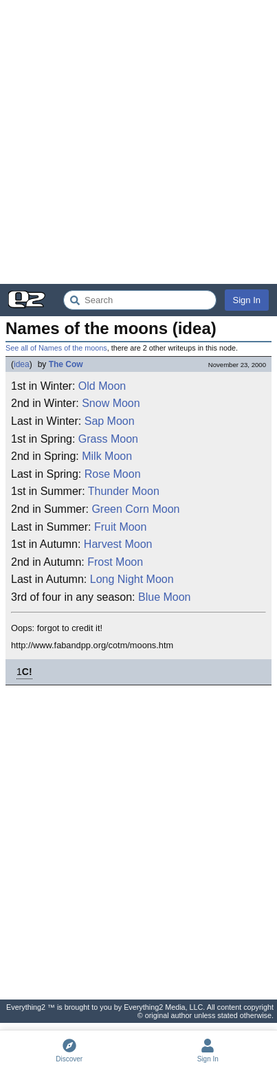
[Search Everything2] (140, 300)
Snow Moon (111, 403)
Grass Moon (108, 439)
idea (22, 364)
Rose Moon (113, 474)
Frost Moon (115, 562)
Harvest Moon (118, 544)
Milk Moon (107, 456)
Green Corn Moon (135, 509)
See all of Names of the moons (56, 348)
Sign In (247, 300)
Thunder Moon (123, 491)
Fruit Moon (120, 527)
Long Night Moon (132, 579)
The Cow (66, 364)
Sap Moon (110, 421)
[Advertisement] (138, 141)
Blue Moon (164, 597)
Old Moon (102, 386)
